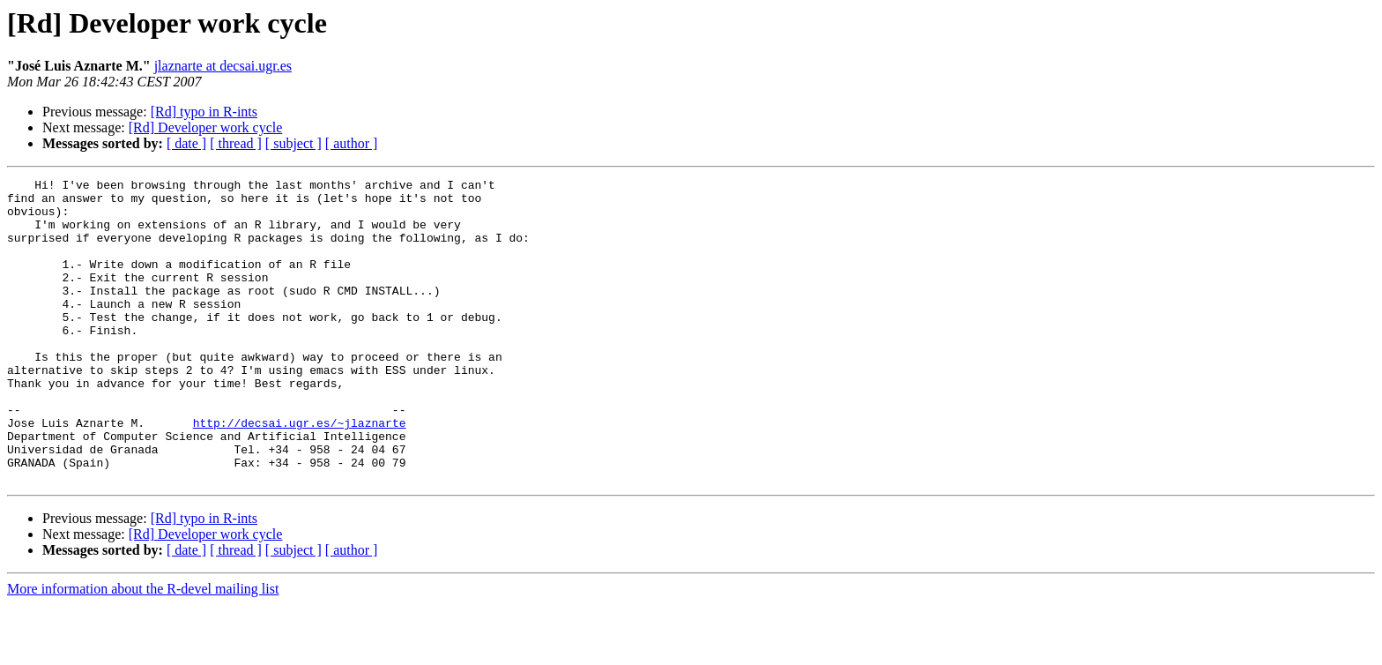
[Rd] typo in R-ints (204, 111)
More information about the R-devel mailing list (143, 649)
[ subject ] (293, 143)
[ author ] (351, 143)
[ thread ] (236, 143)
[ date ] (186, 143)
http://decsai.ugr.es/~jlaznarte (299, 473)
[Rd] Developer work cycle (206, 127)
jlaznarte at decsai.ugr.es (223, 65)
